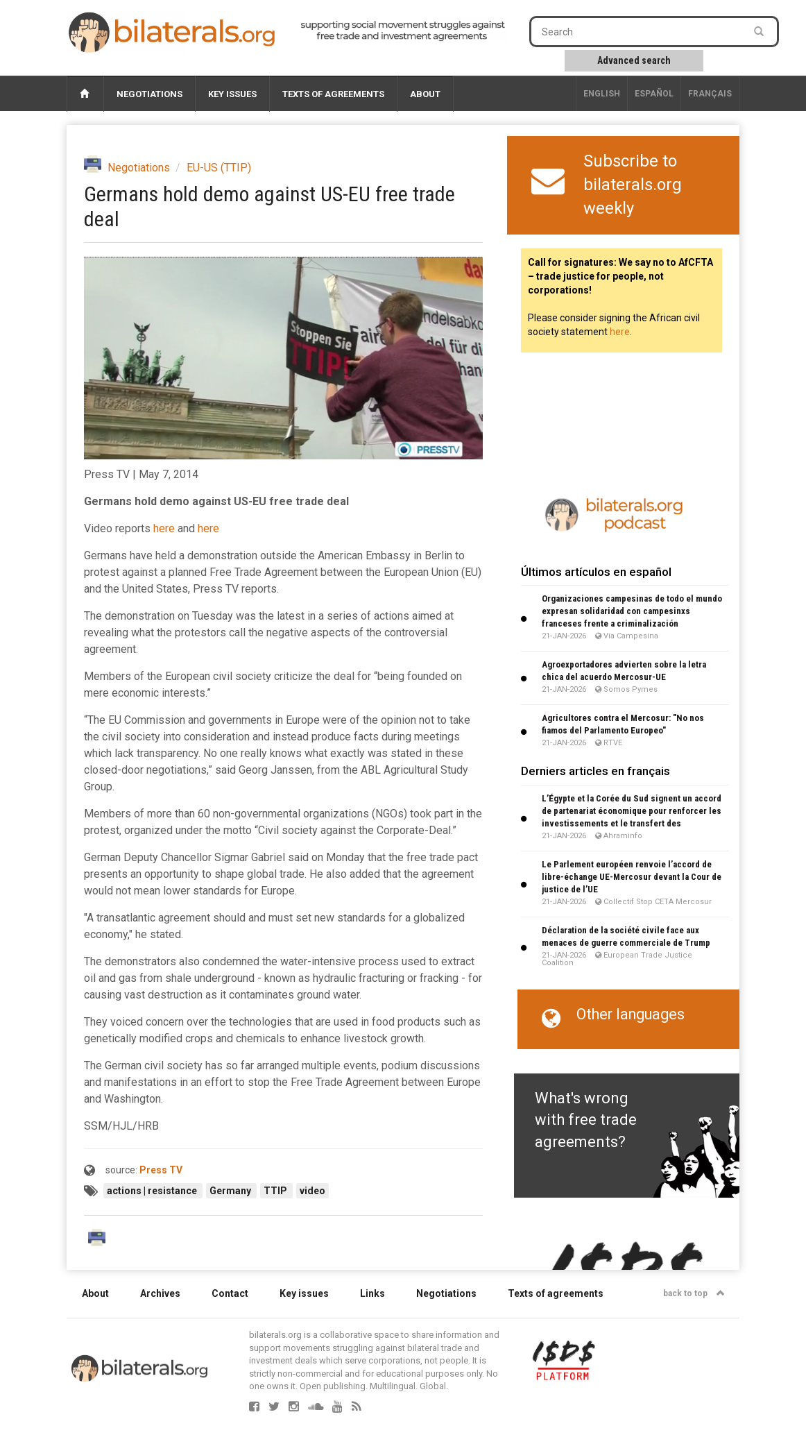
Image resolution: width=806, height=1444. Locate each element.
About (425, 94)
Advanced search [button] (634, 60)
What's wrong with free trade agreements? (586, 1119)
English (601, 94)
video (312, 1190)
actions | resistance (153, 1190)
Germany (231, 1190)
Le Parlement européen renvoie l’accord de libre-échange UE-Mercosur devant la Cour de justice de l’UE (631, 876)
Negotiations (149, 94)
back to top (694, 1293)
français (710, 94)
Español (654, 94)
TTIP (276, 1190)
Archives (160, 1293)
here (164, 528)
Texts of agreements (333, 94)
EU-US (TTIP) (219, 167)
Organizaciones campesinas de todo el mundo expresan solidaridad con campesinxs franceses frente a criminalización (632, 611)
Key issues (232, 94)
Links (372, 1293)
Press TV (160, 1169)
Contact (230, 1293)
